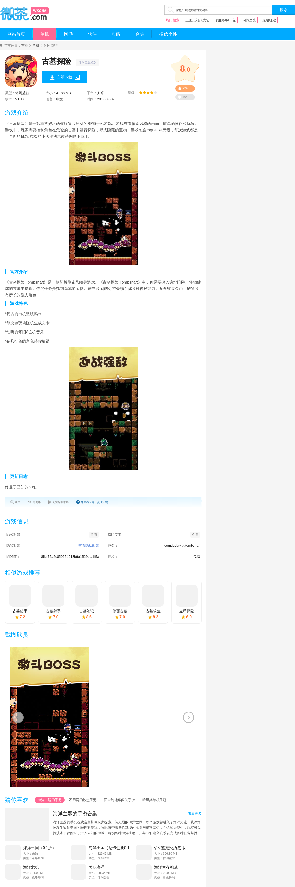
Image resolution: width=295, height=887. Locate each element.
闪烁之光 (249, 20)
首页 (24, 45)
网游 (68, 34)
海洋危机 (31, 867)
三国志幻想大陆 (197, 20)
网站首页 (16, 34)
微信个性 (168, 34)
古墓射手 (53, 611)
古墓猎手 (20, 611)
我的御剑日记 (226, 20)
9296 (186, 88)
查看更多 (195, 814)
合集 (139, 34)
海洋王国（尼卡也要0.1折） (109, 848)
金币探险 (186, 611)
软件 (92, 34)
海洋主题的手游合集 (75, 813)
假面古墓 (120, 611)
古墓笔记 (86, 611)
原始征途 (269, 20)
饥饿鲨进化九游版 (170, 848)
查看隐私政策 (88, 545)
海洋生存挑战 (166, 867)
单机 (44, 34)
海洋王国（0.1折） (39, 848)
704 (185, 97)
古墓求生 (153, 611)
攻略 (116, 34)
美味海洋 (96, 867)
